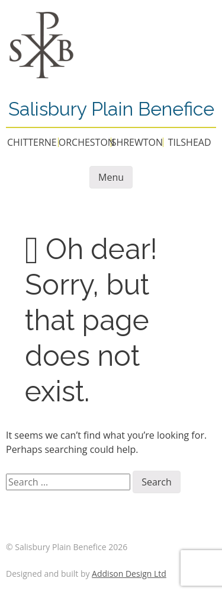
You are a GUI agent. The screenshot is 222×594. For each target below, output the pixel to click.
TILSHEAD (189, 142)
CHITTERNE (32, 142)
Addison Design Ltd (129, 573)
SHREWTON (137, 142)
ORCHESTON (87, 142)
